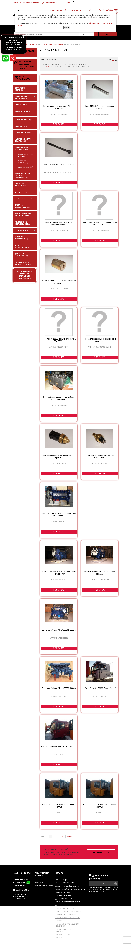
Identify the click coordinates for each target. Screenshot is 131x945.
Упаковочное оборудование (65, 889)
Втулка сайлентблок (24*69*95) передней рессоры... (58, 282)
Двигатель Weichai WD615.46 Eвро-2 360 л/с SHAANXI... (59, 515)
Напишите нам (21, 883)
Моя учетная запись (42, 874)
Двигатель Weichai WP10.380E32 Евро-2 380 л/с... (59, 631)
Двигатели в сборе (62, 905)
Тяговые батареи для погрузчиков (67, 902)
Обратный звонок (51, 2)
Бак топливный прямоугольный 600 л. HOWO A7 (58, 107)
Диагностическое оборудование (67, 886)
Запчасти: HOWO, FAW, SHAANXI (67, 917)
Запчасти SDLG (61, 921)
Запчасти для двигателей (64, 908)
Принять (67, 27)
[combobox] (88, 34)
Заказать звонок (19, 886)
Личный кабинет (19, 2)
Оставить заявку (101, 852)
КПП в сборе (60, 914)
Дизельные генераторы (63, 899)
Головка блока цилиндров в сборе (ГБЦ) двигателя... (99, 340)
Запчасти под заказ (33, 2)
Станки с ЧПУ (81, 889)
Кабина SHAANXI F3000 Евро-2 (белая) (99, 688)
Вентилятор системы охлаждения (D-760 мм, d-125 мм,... (100, 223)
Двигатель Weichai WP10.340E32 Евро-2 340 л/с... (99, 573)
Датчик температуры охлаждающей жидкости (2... (99, 456)
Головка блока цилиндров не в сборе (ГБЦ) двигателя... (58, 398)
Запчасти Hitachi (75, 911)
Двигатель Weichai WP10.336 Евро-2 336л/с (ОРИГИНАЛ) (58, 573)
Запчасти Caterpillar (62, 892)
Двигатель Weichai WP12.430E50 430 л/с (59, 688)
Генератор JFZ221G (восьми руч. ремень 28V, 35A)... (59, 340)
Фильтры (58, 937)
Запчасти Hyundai (61, 911)
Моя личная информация (44, 885)
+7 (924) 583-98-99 (110, 10)
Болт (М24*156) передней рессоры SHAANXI (99, 107)
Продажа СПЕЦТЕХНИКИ (64, 883)
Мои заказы (39, 882)
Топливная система (62, 934)
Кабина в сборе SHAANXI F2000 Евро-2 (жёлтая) (58, 806)
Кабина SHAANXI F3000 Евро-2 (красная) (58, 746)
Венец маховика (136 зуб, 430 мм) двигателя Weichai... (58, 223)
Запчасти (72, 914)
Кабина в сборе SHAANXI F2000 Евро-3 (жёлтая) (99, 806)
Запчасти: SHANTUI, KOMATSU (62, 930)
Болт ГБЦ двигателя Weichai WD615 (59, 164)
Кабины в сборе (61, 880)
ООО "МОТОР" (77, 10)
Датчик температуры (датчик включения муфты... (58, 456)
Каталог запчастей (57, 10)
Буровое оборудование (63, 895)
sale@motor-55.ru (22, 890)
